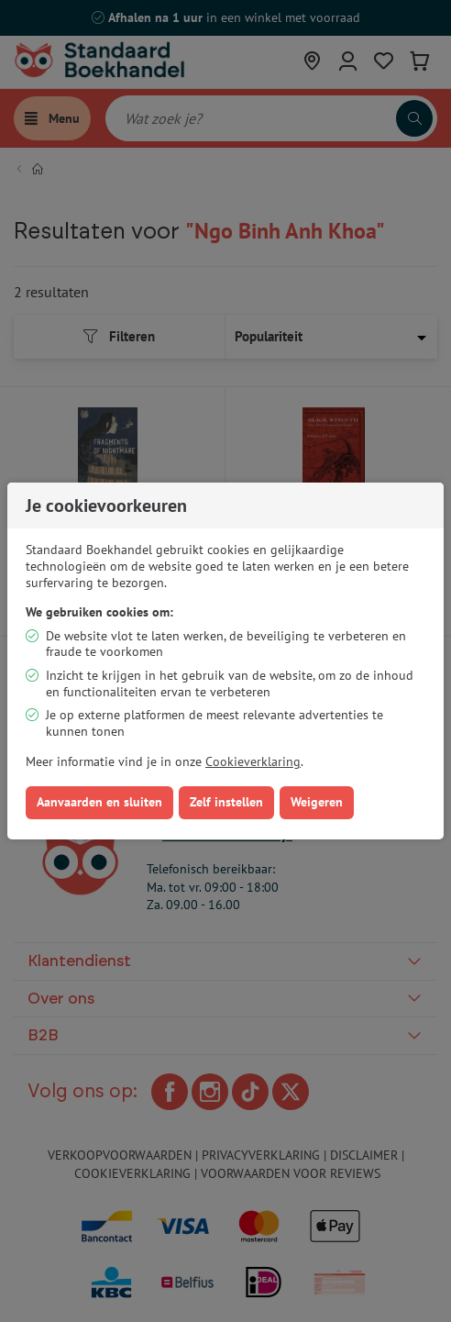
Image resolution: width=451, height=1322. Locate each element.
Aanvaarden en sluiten (99, 802)
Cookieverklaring (253, 761)
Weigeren (317, 802)
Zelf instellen (226, 802)
